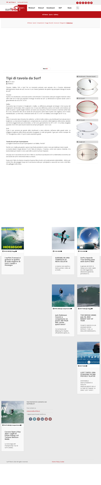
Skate (70, 8)
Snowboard (51, 8)
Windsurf (31, 8)
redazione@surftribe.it (33, 411)
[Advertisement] (50, 47)
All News (45, 14)
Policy (58, 462)
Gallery (56, 14)
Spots (51, 14)
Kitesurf (41, 8)
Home (54, 462)
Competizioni (40, 23)
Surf (22, 8)
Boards (51, 23)
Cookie (62, 462)
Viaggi (46, 23)
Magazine (63, 23)
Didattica (69, 23)
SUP (60, 8)
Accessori (56, 23)
